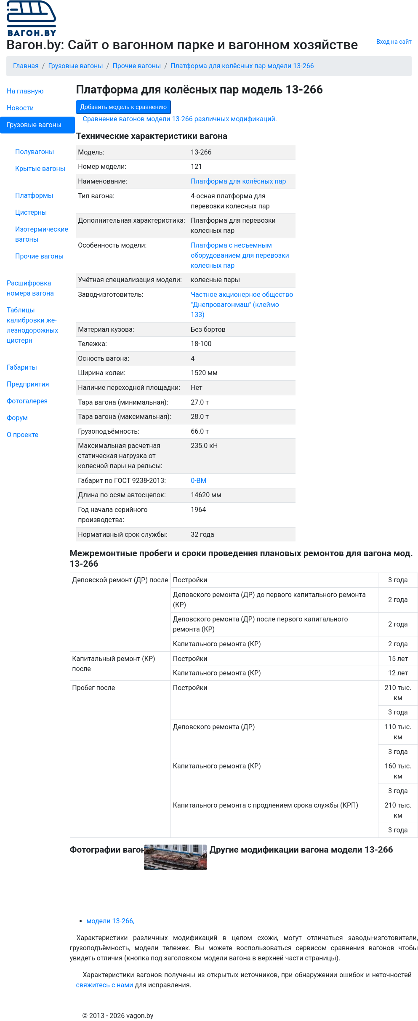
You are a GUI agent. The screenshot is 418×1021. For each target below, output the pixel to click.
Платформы (34, 196)
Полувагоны (34, 152)
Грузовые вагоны (34, 125)
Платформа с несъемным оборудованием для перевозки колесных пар (240, 255)
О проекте (22, 435)
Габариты (22, 367)
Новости (20, 108)
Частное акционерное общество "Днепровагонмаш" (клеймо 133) (242, 305)
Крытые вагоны (40, 169)
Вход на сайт (394, 41)
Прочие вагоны (39, 256)
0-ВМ (198, 481)
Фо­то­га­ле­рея (27, 401)
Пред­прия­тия (28, 384)
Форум (17, 418)
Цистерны (31, 212)
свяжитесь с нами (104, 985)
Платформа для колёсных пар (238, 181)
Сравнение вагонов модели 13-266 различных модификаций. (180, 119)
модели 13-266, (111, 921)
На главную (25, 91)
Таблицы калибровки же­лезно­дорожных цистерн (32, 325)
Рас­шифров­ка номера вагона (30, 288)
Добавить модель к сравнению (123, 107)
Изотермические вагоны (41, 234)
